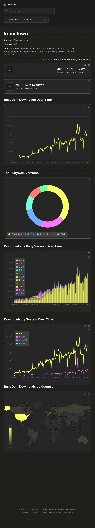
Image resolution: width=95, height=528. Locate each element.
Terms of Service (54, 513)
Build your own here (81, 59)
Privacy (35, 513)
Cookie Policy (68, 513)
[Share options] (85, 65)
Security (43, 513)
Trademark (26, 513)
